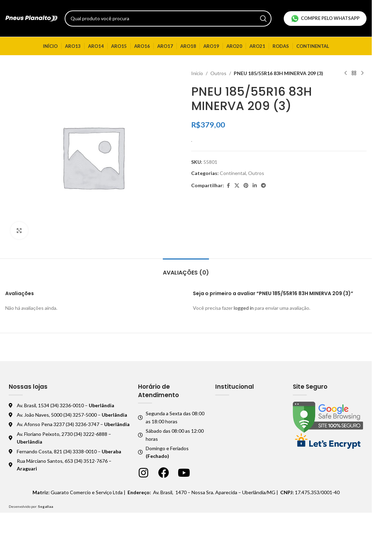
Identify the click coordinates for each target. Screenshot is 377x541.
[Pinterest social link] (246, 185)
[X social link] (236, 185)
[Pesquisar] (168, 18)
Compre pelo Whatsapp (325, 18)
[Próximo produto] (362, 73)
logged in (244, 308)
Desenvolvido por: (31, 506)
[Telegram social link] (263, 185)
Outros (218, 73)
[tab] (186, 269)
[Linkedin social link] (255, 185)
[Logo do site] (31, 18)
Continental (233, 173)
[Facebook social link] (228, 185)
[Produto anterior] (345, 73)
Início (197, 73)
